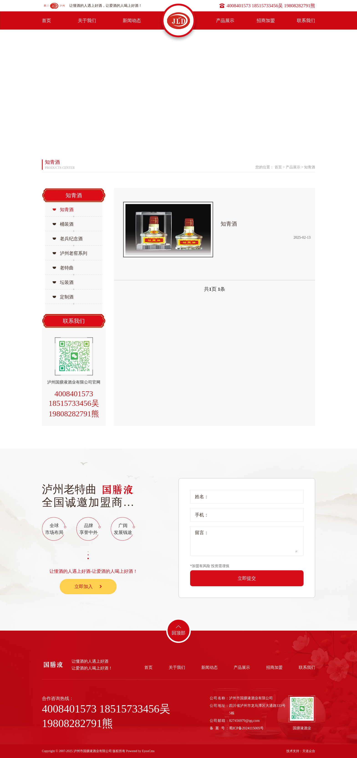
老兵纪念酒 (71, 238)
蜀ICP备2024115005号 (246, 728)
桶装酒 (67, 224)
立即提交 (247, 578)
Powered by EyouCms (140, 751)
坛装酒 (67, 282)
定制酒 (67, 296)
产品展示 (225, 20)
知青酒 (309, 167)
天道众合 (308, 751)
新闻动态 (132, 20)
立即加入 (88, 586)
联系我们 (306, 20)
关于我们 (87, 20)
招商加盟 (266, 20)
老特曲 (67, 267)
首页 (46, 20)
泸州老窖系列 (73, 253)
